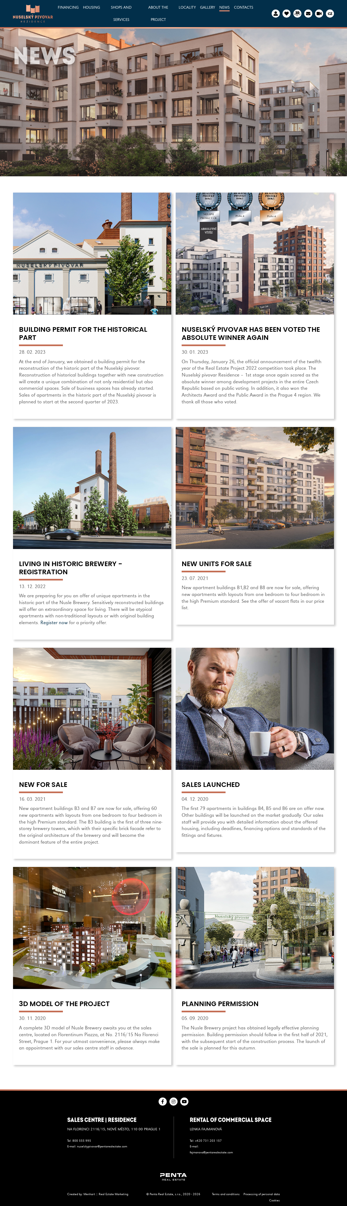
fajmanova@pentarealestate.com (211, 1152)
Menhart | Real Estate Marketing (105, 1194)
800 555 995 (81, 1141)
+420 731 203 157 (208, 1141)
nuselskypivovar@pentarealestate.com (102, 1146)
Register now (54, 623)
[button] (91, 13)
